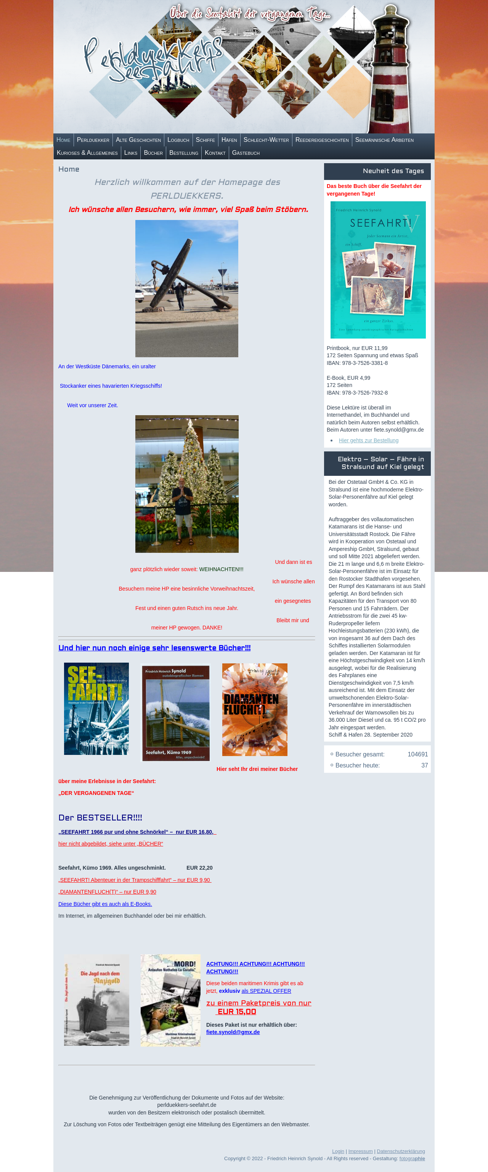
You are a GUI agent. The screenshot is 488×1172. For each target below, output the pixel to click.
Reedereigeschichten (322, 139)
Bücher (153, 152)
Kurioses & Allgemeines (87, 152)
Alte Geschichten (138, 139)
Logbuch (178, 139)
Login (338, 1151)
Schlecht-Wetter (266, 139)
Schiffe (205, 139)
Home (63, 139)
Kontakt (215, 152)
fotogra (412, 1158)
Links (131, 152)
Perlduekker (93, 139)
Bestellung (183, 152)
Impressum (360, 1151)
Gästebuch (246, 152)
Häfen (229, 139)
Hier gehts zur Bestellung (368, 440)
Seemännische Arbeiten (384, 139)
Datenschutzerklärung (401, 1151)
